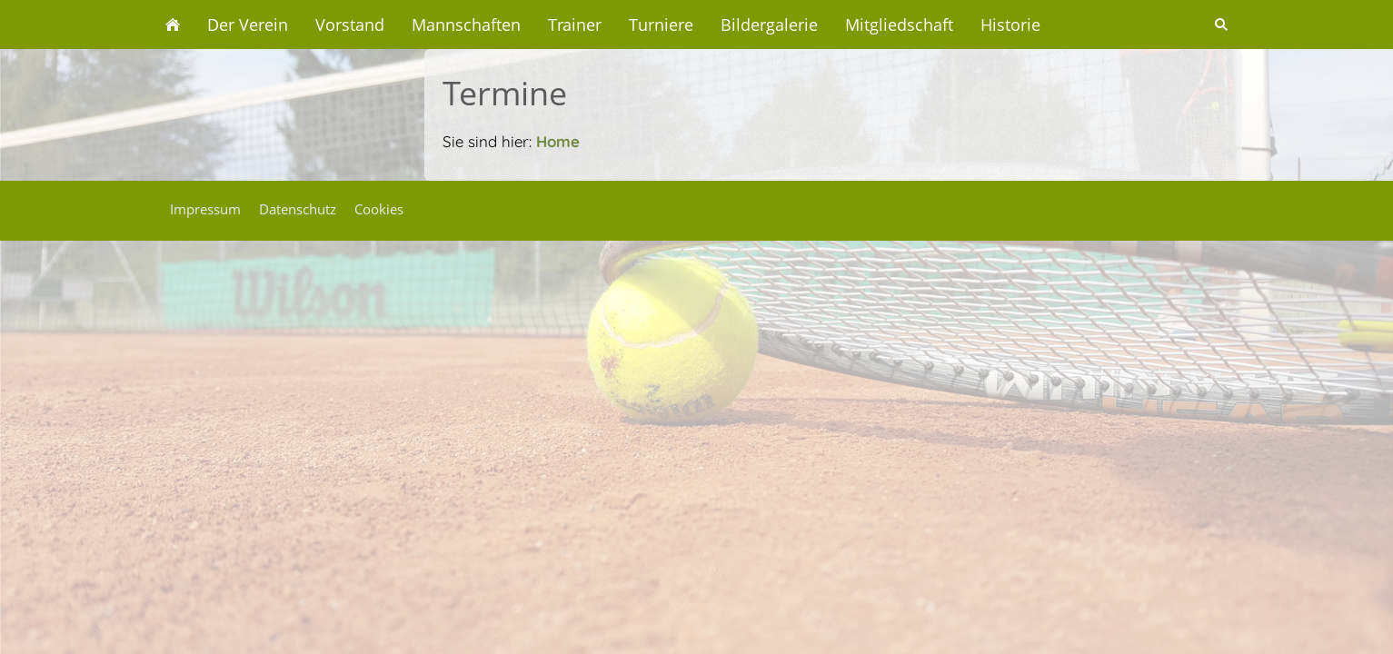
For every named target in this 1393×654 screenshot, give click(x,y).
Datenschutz (297, 209)
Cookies (378, 209)
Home (558, 141)
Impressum (205, 209)
